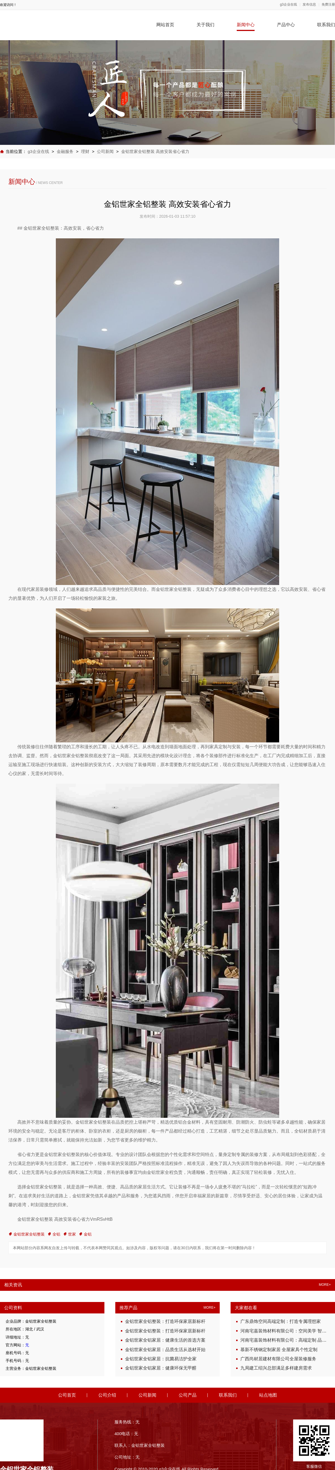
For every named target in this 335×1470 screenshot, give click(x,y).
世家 (69, 1234)
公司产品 (188, 1395)
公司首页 (67, 1395)
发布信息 (309, 4)
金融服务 (65, 151)
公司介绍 (107, 1395)
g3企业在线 (288, 4)
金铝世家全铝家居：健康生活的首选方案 (165, 1340)
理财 (85, 151)
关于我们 (205, 24)
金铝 (85, 1234)
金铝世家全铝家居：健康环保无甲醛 (161, 1368)
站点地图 (268, 1395)
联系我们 (326, 24)
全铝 (53, 1234)
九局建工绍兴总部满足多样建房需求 (276, 1368)
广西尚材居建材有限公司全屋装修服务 (278, 1358)
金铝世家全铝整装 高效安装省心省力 (155, 151)
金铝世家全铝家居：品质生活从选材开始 (165, 1349)
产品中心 (286, 24)
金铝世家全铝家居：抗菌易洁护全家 (161, 1358)
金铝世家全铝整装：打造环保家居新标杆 (165, 1321)
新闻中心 (246, 24)
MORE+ (325, 1285)
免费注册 (328, 4)
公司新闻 (105, 151)
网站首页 (165, 24)
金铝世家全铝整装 (26, 1234)
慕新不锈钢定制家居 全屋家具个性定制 (278, 1349)
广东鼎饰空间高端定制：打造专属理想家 (280, 1321)
